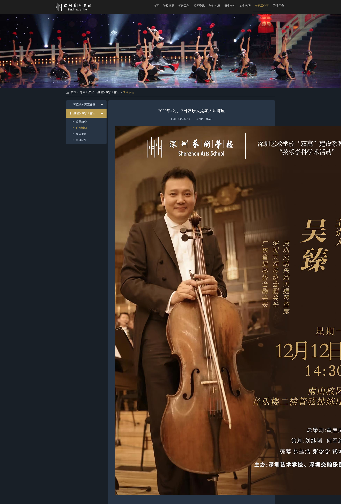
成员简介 (81, 121)
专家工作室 (262, 5)
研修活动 (128, 92)
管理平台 (278, 5)
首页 (156, 5)
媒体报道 (81, 133)
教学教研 (245, 5)
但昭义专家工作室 (108, 92)
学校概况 (168, 5)
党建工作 (183, 5)
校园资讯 (199, 5)
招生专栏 (229, 5)
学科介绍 (214, 5)
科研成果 (81, 140)
